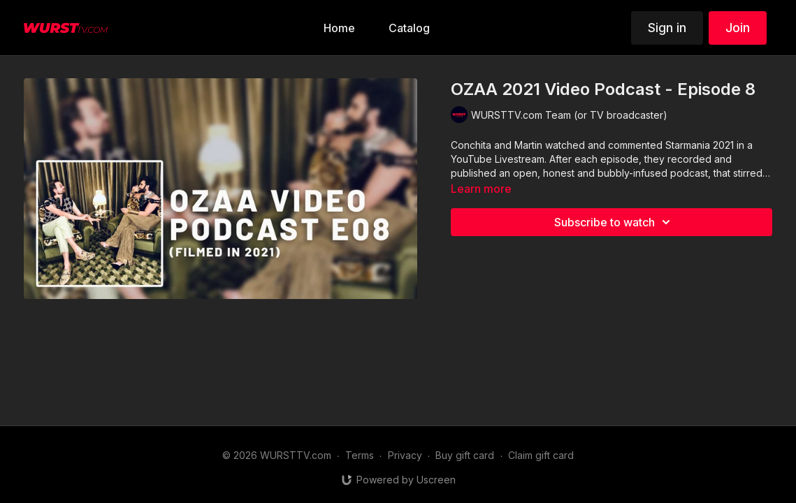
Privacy (405, 455)
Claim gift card (541, 455)
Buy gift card (464, 455)
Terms (359, 455)
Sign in (667, 27)
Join (737, 27)
